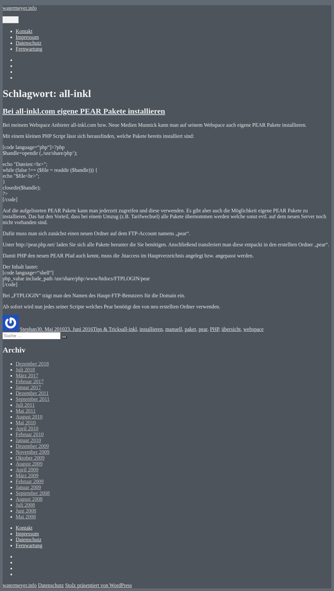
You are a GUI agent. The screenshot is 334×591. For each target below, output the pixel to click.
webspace (253, 329)
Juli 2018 (25, 369)
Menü (10, 19)
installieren (151, 329)
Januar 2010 (28, 440)
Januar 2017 (28, 387)
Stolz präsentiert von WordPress (98, 585)
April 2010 (27, 428)
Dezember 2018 (32, 364)
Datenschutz (28, 43)
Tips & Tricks (107, 329)
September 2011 (33, 399)
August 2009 (29, 464)
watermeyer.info (20, 8)
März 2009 (27, 475)
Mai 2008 (26, 516)
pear (203, 329)
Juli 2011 (25, 405)
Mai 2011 (26, 411)
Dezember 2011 (32, 393)
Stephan (28, 329)
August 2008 (29, 499)
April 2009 (27, 469)
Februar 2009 (30, 481)
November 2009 (33, 452)
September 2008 (33, 493)
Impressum (27, 37)
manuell (173, 329)
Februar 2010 (30, 434)
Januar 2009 (28, 487)
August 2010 (29, 416)
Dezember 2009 (32, 446)
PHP (214, 329)
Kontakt (24, 31)
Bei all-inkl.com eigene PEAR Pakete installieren (84, 111)
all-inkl (129, 329)
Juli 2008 (25, 505)
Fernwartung (29, 49)
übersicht (231, 329)
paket (190, 329)
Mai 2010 (26, 422)
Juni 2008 (26, 511)
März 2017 (27, 375)
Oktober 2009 (30, 458)
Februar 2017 (30, 381)
